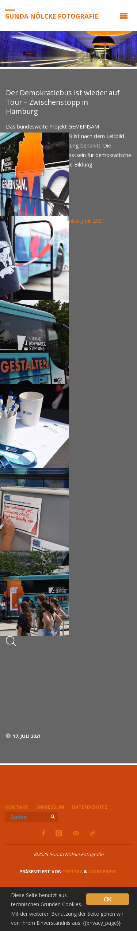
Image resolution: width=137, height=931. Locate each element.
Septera (72, 872)
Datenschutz (90, 807)
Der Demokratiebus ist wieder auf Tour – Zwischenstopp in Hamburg (63, 102)
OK (107, 899)
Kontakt (16, 807)
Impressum (50, 807)
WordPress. (103, 872)
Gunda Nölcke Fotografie (51, 16)
